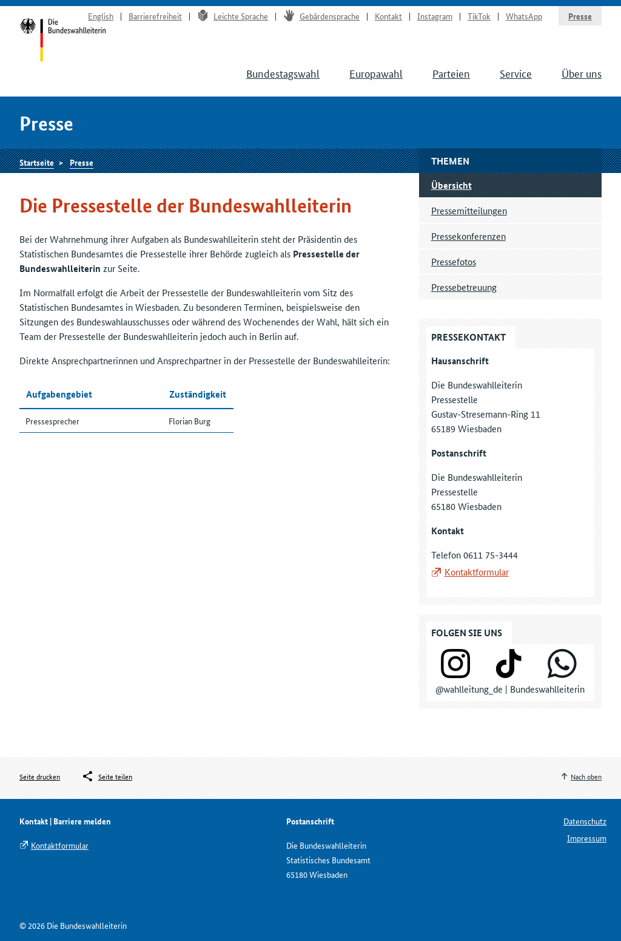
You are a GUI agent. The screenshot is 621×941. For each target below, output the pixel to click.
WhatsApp (524, 16)
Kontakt (388, 16)
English (100, 16)
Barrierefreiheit (155, 16)
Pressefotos (453, 261)
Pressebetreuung (464, 286)
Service (516, 73)
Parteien (451, 73)
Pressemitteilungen (469, 210)
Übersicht (451, 185)
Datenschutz (584, 821)
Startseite (62, 41)
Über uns (582, 73)
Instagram (434, 16)
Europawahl (376, 73)
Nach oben (586, 776)
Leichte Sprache (232, 16)
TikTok (479, 16)
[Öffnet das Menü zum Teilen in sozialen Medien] (106, 776)
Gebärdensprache (321, 16)
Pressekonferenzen (468, 235)
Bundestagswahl (283, 73)
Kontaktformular (477, 571)
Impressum (586, 838)
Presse (580, 16)
